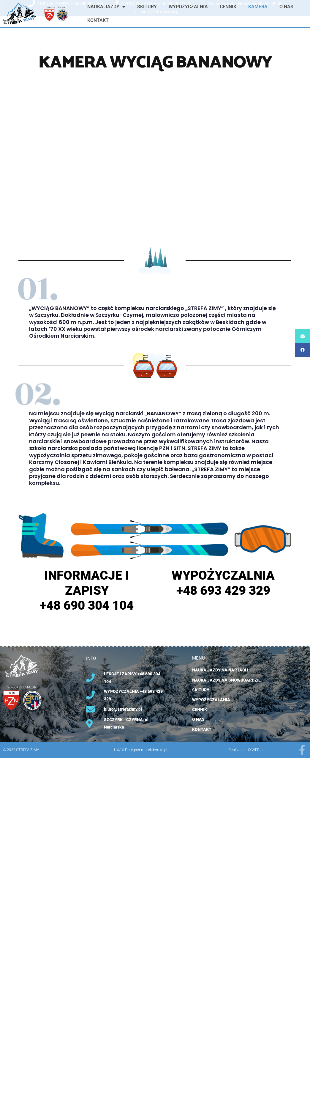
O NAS (286, 7)
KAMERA (258, 7)
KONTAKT (98, 20)
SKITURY (147, 7)
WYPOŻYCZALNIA (188, 7)
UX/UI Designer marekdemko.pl (140, 750)
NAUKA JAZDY (106, 6)
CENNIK (228, 7)
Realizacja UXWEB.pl (245, 750)
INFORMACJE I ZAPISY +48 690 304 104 (87, 590)
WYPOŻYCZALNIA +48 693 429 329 (223, 582)
